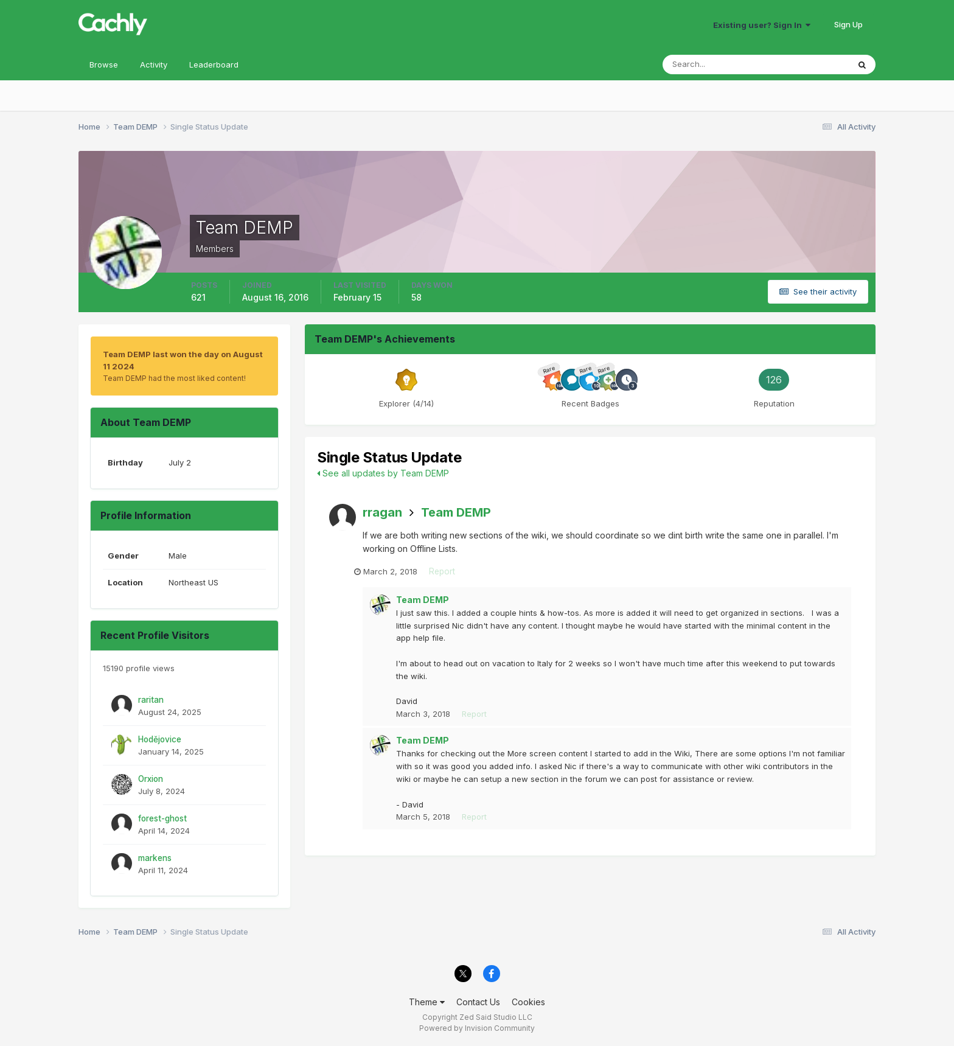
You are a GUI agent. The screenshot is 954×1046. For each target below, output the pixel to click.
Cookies (528, 1002)
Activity (153, 64)
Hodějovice (159, 739)
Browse (103, 64)
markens (155, 858)
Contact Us (478, 1002)
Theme (427, 1002)
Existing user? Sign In (761, 25)
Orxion (150, 779)
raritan (151, 700)
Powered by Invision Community (477, 1028)
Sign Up (848, 24)
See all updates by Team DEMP (383, 473)
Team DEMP (456, 512)
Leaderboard (213, 64)
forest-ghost (162, 818)
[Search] (716, 64)
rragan (382, 512)
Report (451, 572)
